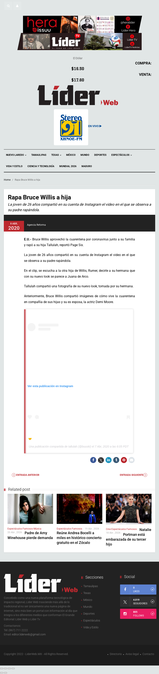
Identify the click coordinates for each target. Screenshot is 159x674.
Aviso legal (132, 654)
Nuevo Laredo (16, 155)
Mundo (85, 155)
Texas (56, 155)
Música (37, 528)
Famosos (28, 528)
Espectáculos (121, 155)
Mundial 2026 (67, 166)
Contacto (148, 654)
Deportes (100, 155)
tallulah (72, 446)
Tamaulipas (38, 155)
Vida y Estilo (14, 166)
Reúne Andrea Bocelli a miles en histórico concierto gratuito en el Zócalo (79, 538)
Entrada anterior (25, 475)
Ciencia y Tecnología (40, 166)
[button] (8, 6)
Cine (108, 529)
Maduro (87, 166)
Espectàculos (91, 620)
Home (7, 179)
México (70, 155)
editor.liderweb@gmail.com (29, 634)
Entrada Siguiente (133, 475)
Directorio (116, 654)
